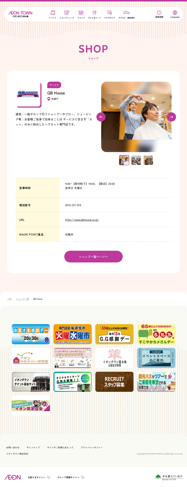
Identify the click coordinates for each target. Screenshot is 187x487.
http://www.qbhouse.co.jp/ (82, 220)
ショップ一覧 (22, 298)
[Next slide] (171, 117)
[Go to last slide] (101, 117)
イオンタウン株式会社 (17, 453)
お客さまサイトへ (36, 477)
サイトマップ (33, 447)
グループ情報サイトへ (68, 477)
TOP (9, 298)
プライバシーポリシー (92, 447)
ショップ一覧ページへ (93, 256)
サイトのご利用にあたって (60, 447)
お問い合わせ (12, 447)
